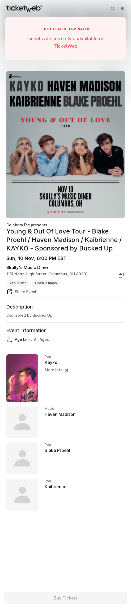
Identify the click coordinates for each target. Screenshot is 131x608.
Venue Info (18, 283)
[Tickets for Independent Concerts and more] (24, 8)
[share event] (21, 293)
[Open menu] (122, 8)
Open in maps (46, 283)
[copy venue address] (121, 275)
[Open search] (112, 8)
